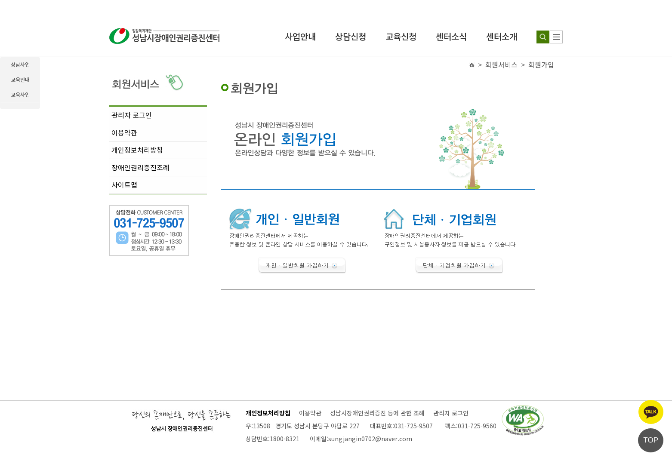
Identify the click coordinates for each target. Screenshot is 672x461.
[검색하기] (542, 37)
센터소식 (451, 36)
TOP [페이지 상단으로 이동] (650, 440)
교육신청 (400, 36)
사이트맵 (124, 184)
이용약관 (124, 132)
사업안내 (300, 36)
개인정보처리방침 (137, 149)
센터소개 (501, 36)
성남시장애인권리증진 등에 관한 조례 (377, 413)
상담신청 (350, 36)
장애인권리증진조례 (140, 167)
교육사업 (20, 94)
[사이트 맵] (556, 37)
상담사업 (20, 64)
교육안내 (20, 79)
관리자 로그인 (131, 115)
